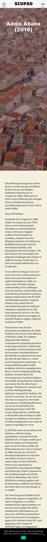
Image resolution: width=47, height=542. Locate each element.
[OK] (44, 535)
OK (23, 538)
